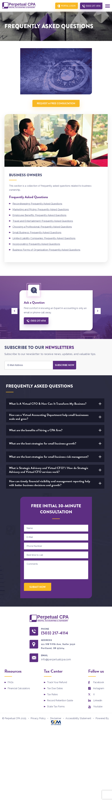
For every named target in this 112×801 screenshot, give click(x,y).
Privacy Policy (38, 718)
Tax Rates (52, 694)
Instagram (98, 688)
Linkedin (97, 700)
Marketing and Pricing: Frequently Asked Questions (40, 209)
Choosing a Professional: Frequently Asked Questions (42, 226)
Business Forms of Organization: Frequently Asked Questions (46, 249)
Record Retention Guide (60, 700)
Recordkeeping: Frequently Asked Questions (37, 203)
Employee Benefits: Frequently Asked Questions (39, 215)
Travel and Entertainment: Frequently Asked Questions (42, 220)
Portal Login (68, 5)
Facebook (98, 682)
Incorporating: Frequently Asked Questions (36, 244)
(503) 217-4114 (93, 5)
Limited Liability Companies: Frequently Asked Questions (44, 238)
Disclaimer (55, 718)
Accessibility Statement (78, 718)
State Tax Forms (56, 706)
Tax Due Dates (55, 688)
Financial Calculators (19, 688)
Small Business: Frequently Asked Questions (37, 232)
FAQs (11, 682)
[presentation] (14, 311)
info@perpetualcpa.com (56, 659)
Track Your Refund (57, 682)
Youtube (97, 706)
